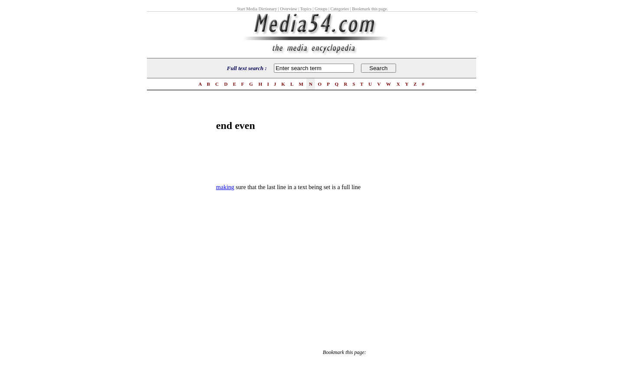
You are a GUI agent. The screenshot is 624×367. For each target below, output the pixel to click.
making (225, 187)
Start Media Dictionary (257, 8)
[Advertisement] (181, 232)
